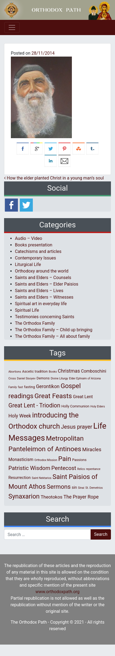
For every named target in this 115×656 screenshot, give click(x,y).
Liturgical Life (28, 264)
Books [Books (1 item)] (53, 371)
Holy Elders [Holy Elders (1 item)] (97, 406)
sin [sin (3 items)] (74, 487)
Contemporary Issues (35, 258)
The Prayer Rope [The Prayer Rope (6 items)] (81, 497)
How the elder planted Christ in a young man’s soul (54, 178)
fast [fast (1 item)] (20, 387)
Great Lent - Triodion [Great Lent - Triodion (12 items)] (34, 405)
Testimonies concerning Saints (44, 316)
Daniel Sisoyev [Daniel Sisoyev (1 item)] (26, 378)
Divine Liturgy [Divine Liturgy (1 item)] (59, 378)
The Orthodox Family (35, 323)
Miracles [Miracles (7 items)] (91, 450)
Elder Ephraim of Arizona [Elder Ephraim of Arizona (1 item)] (85, 378)
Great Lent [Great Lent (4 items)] (83, 396)
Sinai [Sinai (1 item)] (81, 488)
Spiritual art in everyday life (41, 303)
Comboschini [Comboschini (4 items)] (93, 371)
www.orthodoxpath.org (58, 591)
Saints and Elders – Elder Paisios (46, 284)
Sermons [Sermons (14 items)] (59, 486)
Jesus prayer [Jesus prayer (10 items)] (76, 426)
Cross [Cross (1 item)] (12, 378)
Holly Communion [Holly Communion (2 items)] (75, 406)
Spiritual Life (27, 310)
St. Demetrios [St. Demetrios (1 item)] (94, 488)
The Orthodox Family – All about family (52, 336)
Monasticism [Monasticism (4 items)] (20, 459)
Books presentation (33, 244)
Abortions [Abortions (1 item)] (14, 371)
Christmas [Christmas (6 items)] (69, 371)
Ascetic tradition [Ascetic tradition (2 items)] (34, 371)
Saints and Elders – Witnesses (44, 297)
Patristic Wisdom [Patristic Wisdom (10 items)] (29, 468)
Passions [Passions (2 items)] (79, 460)
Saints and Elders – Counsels (43, 277)
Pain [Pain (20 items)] (64, 459)
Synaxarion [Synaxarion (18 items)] (24, 496)
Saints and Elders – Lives (39, 290)
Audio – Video (28, 238)
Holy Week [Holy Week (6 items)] (19, 416)
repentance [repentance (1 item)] (93, 469)
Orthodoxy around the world (41, 271)
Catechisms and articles (38, 251)
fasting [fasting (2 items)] (29, 387)
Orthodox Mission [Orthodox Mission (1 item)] (45, 460)
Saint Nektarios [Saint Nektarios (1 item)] (41, 478)
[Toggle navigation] (12, 27)
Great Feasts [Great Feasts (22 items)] (53, 396)
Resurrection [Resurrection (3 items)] (19, 477)
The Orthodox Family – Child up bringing (53, 329)
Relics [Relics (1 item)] (81, 469)
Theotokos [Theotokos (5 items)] (51, 497)
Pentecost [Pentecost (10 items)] (63, 468)
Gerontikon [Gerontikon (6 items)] (48, 386)
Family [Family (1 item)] (12, 387)
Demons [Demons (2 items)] (43, 378)
